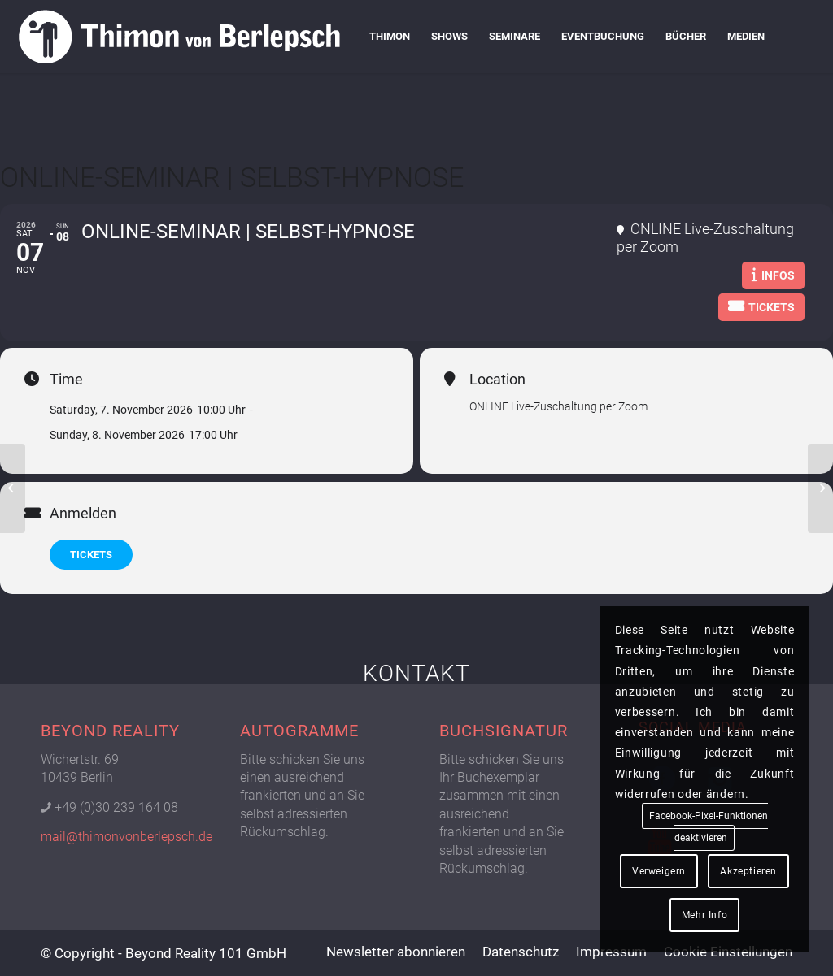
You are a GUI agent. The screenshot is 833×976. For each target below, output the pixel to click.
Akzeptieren (748, 871)
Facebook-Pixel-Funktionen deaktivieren (708, 827)
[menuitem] (390, 36)
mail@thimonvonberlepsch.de (126, 836)
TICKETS (91, 555)
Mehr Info (704, 915)
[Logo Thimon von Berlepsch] (179, 36)
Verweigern (659, 871)
